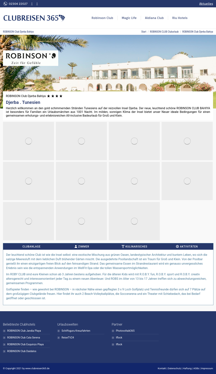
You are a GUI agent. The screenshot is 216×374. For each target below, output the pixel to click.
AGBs (196, 368)
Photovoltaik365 (125, 330)
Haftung (187, 368)
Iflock (119, 337)
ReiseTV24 (68, 337)
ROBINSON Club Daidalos (21, 351)
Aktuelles (206, 4)
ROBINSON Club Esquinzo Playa (25, 344)
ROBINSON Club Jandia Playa (24, 330)
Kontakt (162, 368)
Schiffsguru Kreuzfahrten (76, 330)
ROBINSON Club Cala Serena (23, 337)
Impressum (207, 368)
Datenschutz (174, 368)
